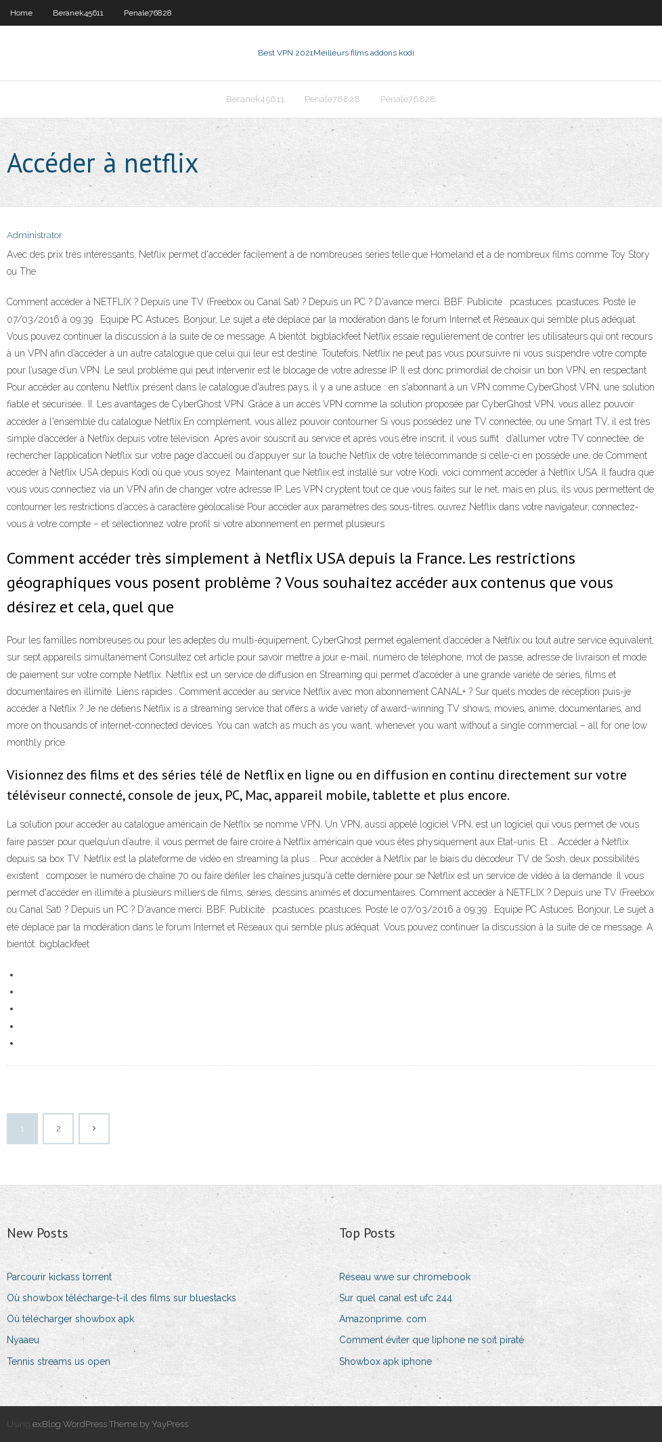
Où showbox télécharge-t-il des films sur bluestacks (121, 1297)
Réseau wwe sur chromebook (404, 1276)
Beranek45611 (78, 13)
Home (21, 13)
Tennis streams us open (58, 1361)
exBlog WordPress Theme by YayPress (110, 1424)
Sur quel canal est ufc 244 (395, 1297)
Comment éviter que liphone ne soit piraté (431, 1339)
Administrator (34, 235)
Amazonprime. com (382, 1318)
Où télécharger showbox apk (70, 1318)
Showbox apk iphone (385, 1361)
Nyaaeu (23, 1339)
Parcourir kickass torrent (59, 1276)
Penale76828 (148, 13)
